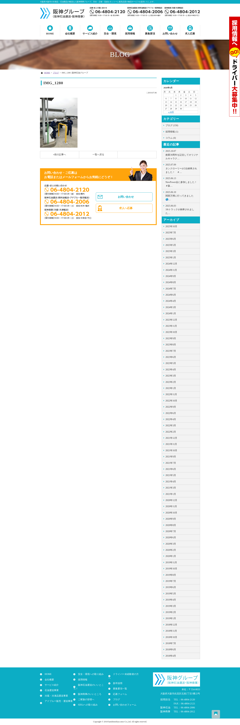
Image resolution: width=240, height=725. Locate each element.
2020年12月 (171, 500)
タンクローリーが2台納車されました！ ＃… (182, 168)
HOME (50, 33)
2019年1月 (171, 618)
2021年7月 (171, 463)
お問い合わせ (170, 33)
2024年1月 (171, 313)
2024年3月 (171, 307)
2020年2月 (171, 550)
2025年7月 (171, 232)
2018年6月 (171, 649)
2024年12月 (171, 263)
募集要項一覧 (119, 685)
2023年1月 (171, 388)
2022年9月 (171, 407)
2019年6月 (171, 587)
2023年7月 (171, 351)
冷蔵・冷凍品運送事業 (55, 696)
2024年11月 (171, 270)
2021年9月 (171, 456)
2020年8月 (171, 525)
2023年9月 (171, 338)
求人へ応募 (126, 210)
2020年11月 (171, 506)
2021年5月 (171, 475)
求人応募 (190, 33)
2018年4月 (171, 656)
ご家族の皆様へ (85, 696)
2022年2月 (171, 432)
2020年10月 (171, 512)
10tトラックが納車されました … (182, 209)
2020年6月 (171, 537)
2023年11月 (171, 326)
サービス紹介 (90, 33)
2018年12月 (171, 624)
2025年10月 (171, 226)
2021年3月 (171, 487)
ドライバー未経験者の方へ (126, 674)
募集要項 (150, 33)
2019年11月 (171, 562)
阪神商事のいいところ (88, 690)
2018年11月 (171, 631)
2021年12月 (171, 438)
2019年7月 (171, 581)
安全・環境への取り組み (89, 674)
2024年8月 (171, 282)
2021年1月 (171, 494)
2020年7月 (171, 531)
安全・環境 (110, 33)
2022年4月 (171, 419)
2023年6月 (171, 357)
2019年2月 (171, 612)
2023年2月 (171, 382)
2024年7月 (171, 288)
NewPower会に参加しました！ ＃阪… (182, 182)
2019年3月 (171, 606)
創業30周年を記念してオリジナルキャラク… (182, 154)
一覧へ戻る (98, 154)
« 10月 (171, 112)
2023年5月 (171, 363)
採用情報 (130, 33)
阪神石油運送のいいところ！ (92, 685)
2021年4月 (171, 481)
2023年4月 (171, 369)
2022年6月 (171, 413)
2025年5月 (171, 245)
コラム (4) (171, 138)
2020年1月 (171, 556)
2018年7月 (171, 643)
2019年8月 (171, 575)
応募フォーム (119, 690)
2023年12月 (171, 320)
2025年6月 (171, 239)
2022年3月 (171, 425)
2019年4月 (171, 600)
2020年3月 (171, 544)
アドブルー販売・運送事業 (57, 701)
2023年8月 (171, 344)
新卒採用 (116, 679)
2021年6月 (171, 469)
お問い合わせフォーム (123, 701)
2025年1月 (171, 257)
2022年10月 (171, 400)
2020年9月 (171, 519)
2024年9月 (171, 276)
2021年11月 (171, 444)
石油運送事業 (50, 690)
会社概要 (70, 33)
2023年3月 (171, 375)
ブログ (56, 73)
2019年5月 (171, 593)
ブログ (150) (172, 125)
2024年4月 (171, 301)
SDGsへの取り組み (86, 701)
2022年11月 (171, 394)
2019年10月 (171, 568)
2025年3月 (171, 251)
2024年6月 (171, 295)
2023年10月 (171, 332)
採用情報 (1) (172, 131)
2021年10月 (171, 450)
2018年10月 (171, 637)
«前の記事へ (59, 154)
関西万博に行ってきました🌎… (182, 195)
